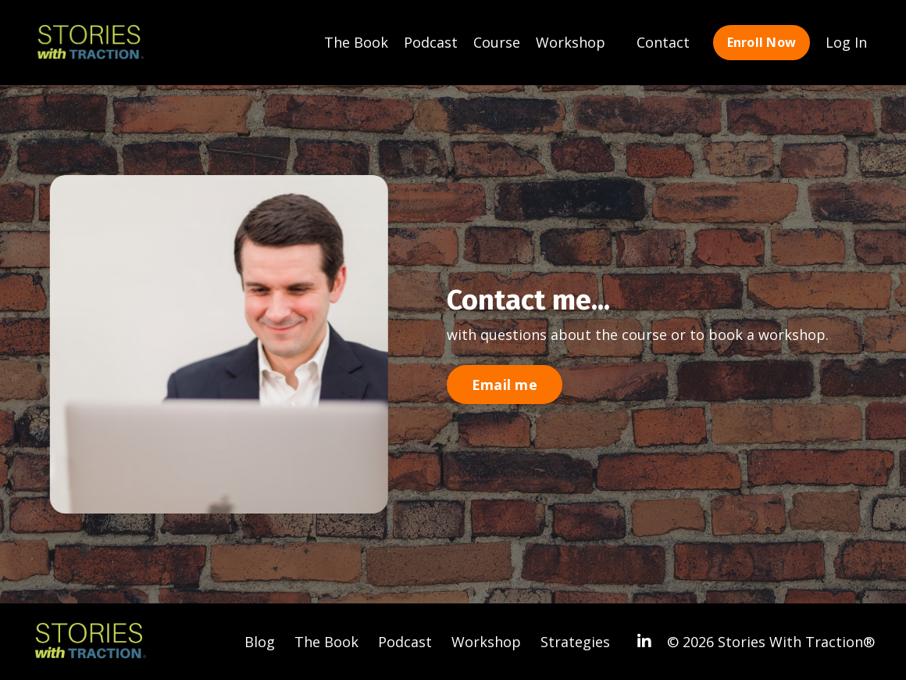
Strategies (575, 641)
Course (496, 42)
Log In (846, 42)
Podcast (431, 42)
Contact (663, 42)
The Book (356, 42)
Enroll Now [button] (762, 42)
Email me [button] (504, 384)
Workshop (570, 42)
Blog (259, 641)
